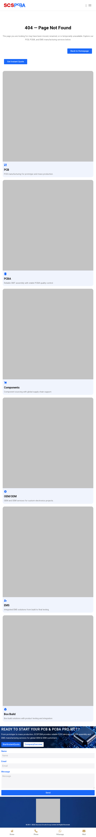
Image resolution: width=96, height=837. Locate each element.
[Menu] (90, 5)
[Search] (85, 5)
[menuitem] (85, 5)
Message (5, 771)
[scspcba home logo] (39, 5)
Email (3, 761)
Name (4, 751)
